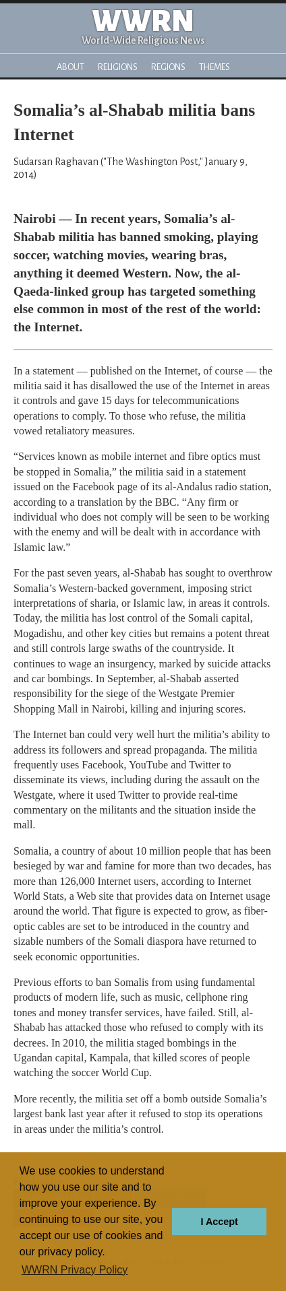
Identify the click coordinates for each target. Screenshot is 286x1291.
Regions (168, 67)
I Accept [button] (218, 1221)
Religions (118, 67)
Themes (214, 67)
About (70, 67)
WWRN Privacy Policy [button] (74, 1270)
